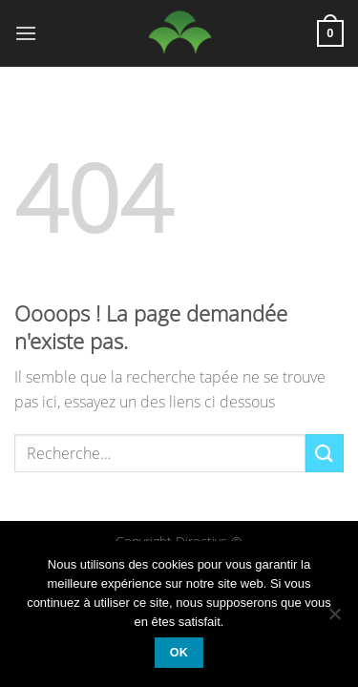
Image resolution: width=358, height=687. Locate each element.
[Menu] (25, 33)
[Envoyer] (324, 452)
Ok (179, 652)
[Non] (334, 619)
